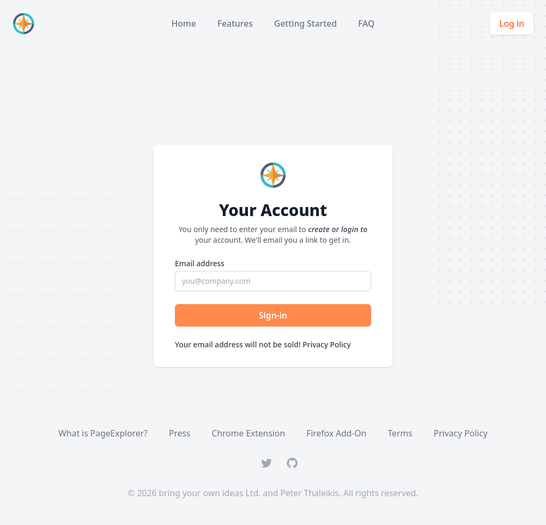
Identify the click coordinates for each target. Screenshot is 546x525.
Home (184, 23)
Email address (199, 263)
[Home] (25, 23)
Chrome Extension (248, 433)
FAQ (366, 23)
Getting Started (305, 23)
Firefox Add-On (337, 433)
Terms (400, 433)
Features (235, 23)
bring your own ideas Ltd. (210, 493)
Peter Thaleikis (309, 493)
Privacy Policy (326, 344)
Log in (511, 23)
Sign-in (273, 315)
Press (179, 433)
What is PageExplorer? (103, 433)
